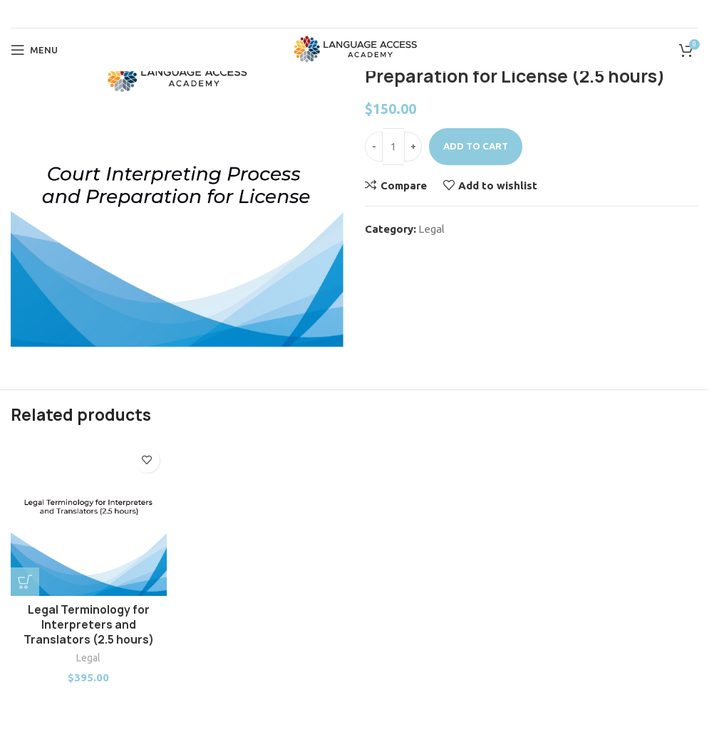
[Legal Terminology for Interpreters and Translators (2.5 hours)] (89, 519)
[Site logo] (354, 49)
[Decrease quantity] (374, 147)
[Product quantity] (393, 146)
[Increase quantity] (413, 147)
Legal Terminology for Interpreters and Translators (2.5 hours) (89, 624)
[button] (25, 581)
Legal (431, 229)
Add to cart (475, 146)
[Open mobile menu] (34, 50)
